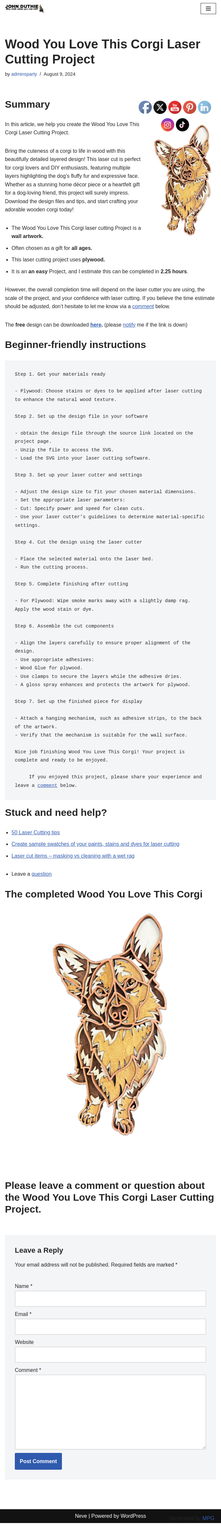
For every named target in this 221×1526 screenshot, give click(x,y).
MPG (208, 1518)
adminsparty (24, 74)
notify (130, 325)
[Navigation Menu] (208, 8)
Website (24, 1345)
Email (23, 1317)
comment (144, 307)
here (96, 325)
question (42, 876)
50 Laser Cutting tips (36, 835)
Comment (28, 1373)
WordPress (134, 1519)
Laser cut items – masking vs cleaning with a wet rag (73, 858)
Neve (80, 1519)
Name (23, 1289)
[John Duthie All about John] (24, 9)
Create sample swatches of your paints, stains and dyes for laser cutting (96, 846)
